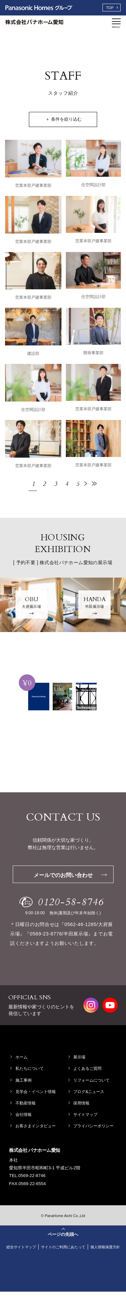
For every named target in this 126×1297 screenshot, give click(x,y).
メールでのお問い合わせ (70, 875)
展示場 (80, 1057)
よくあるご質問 (88, 1068)
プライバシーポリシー (94, 1126)
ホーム (22, 1057)
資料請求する (62, 761)
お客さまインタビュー (36, 1126)
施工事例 (24, 1080)
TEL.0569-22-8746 (27, 1175)
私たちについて (30, 1068)
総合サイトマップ (35, 1247)
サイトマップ (86, 1114)
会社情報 (24, 1114)
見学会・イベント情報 (36, 1091)
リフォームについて (92, 1080)
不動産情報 (26, 1103)
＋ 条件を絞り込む (64, 119)
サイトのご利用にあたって (80, 1247)
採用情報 (82, 1103)
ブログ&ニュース (89, 1091)
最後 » (94, 483)
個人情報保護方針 (64, 1252)
